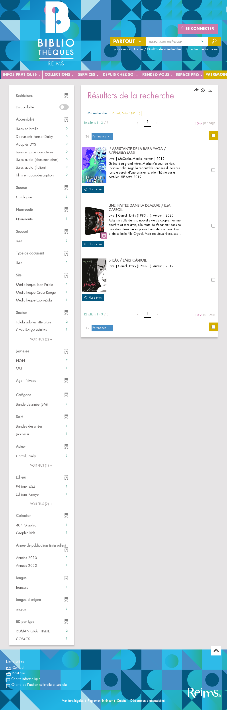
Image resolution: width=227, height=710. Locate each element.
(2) (41, 339)
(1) (41, 465)
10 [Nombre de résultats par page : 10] (197, 124)
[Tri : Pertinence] (102, 136)
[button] (42, 129)
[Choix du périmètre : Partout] (128, 41)
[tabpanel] (113, 365)
